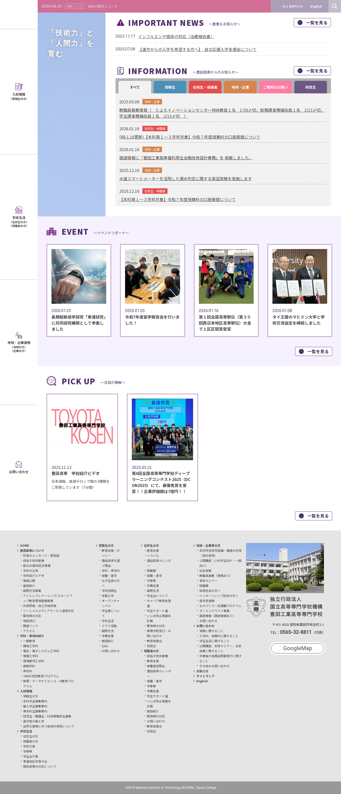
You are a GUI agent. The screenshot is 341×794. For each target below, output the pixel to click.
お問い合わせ (111, 651)
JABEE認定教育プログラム (41, 676)
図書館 (151, 570)
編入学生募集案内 (35, 706)
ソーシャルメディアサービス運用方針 (48, 610)
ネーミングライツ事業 (214, 610)
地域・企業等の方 (208, 545)
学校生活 (26, 731)
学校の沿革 (30, 570)
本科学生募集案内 (35, 701)
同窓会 (151, 646)
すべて (135, 87)
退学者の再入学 (33, 721)
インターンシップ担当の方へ (218, 595)
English (202, 681)
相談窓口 (29, 621)
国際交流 (108, 631)
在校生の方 (30, 736)
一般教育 (29, 641)
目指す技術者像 (33, 560)
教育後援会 (154, 641)
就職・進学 (109, 575)
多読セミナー (208, 580)
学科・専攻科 (111, 570)
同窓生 (310, 87)
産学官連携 (206, 600)
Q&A (105, 646)
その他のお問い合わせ (214, 666)
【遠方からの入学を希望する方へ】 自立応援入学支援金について (197, 49)
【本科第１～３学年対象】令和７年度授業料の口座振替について (177, 199)
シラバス (153, 555)
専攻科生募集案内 (35, 711)
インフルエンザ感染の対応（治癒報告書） (176, 36)
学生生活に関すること (214, 641)
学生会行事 (30, 756)
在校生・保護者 (205, 87)
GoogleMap (297, 648)
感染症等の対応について (39, 766)
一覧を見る (312, 22)
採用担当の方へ (209, 590)
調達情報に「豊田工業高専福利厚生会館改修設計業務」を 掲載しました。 (186, 158)
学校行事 (29, 746)
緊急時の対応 (32, 616)
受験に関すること (211, 631)
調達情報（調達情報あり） (217, 616)
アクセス (29, 631)
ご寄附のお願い (275, 87)
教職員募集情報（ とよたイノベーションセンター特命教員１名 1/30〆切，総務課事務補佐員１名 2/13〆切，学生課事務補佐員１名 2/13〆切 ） (222, 113)
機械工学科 (30, 646)
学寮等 (27, 751)
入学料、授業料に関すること (219, 636)
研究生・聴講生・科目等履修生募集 (47, 716)
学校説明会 (109, 590)
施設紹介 (29, 585)
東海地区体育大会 (35, 761)
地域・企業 (240, 87)
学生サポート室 (157, 610)
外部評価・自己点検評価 (39, 605)
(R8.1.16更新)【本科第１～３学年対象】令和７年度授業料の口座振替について (189, 137)
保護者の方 (30, 741)
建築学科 (29, 666)
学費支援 (108, 636)
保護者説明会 (156, 666)
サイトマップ (205, 676)
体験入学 (108, 595)
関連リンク (30, 626)
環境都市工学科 (33, 661)
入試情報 (26, 691)
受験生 (170, 87)
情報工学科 (30, 656)
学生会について (157, 595)
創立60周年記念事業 (37, 565)
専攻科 (27, 671)
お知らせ (202, 671)
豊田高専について (32, 550)
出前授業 (205, 570)
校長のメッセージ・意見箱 (41, 555)
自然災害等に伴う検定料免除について (48, 726)
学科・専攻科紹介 (32, 636)
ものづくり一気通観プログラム (220, 605)
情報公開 (29, 580)
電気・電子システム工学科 (41, 651)
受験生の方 (30, 696)
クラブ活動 (109, 626)
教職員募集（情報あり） (216, 575)
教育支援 (153, 550)
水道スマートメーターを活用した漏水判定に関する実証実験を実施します (185, 178)
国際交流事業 (32, 590)
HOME (24, 545)
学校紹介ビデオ (33, 575)
